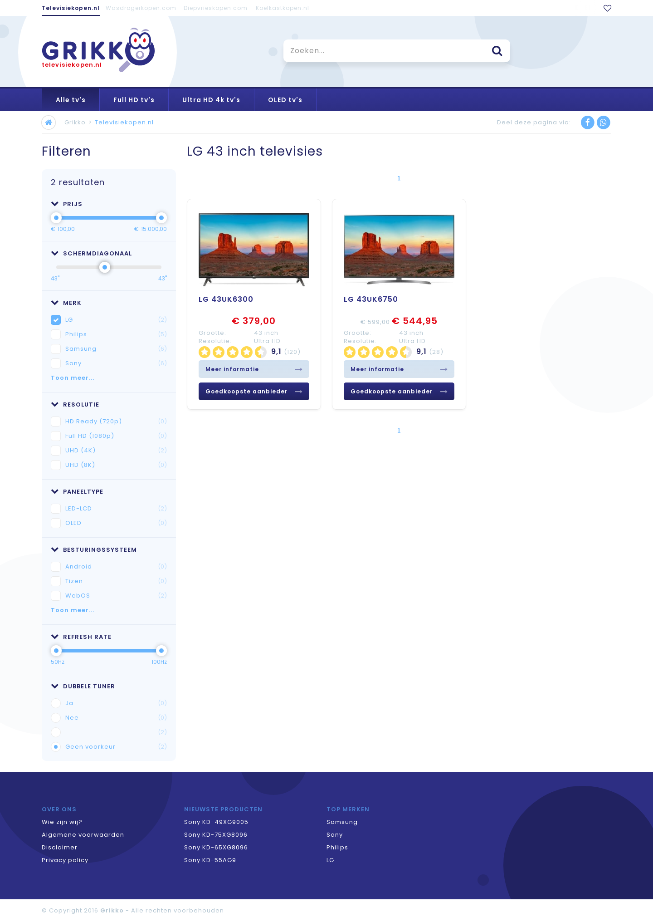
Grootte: (212, 333)
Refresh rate (81, 637)
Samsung (116, 349)
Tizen (116, 581)
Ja (116, 703)
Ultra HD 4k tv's (211, 99)
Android (116, 567)
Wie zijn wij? (62, 822)
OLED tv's (285, 99)
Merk (66, 303)
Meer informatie (253, 369)
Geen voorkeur (116, 747)
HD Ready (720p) (116, 422)
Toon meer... (72, 377)
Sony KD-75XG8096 (216, 834)
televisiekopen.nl (72, 65)
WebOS (116, 596)
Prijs (67, 204)
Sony (116, 363)
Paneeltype (77, 491)
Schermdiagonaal (91, 253)
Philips (116, 334)
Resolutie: (215, 341)
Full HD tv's (134, 99)
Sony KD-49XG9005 (216, 822)
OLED (116, 523)
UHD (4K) (116, 451)
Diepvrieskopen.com (216, 8)
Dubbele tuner (83, 686)
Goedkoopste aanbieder (253, 391)
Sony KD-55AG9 (210, 860)
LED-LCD (116, 509)
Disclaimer (60, 847)
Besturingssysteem (94, 549)
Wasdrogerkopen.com (141, 8)
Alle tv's (71, 99)
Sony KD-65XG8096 (216, 847)
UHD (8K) (116, 465)
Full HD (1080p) (116, 436)
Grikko (75, 122)
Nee (116, 718)
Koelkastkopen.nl (282, 8)
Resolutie (75, 404)
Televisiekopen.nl (71, 8)
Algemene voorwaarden (83, 834)
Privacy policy (65, 860)
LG (116, 320)
